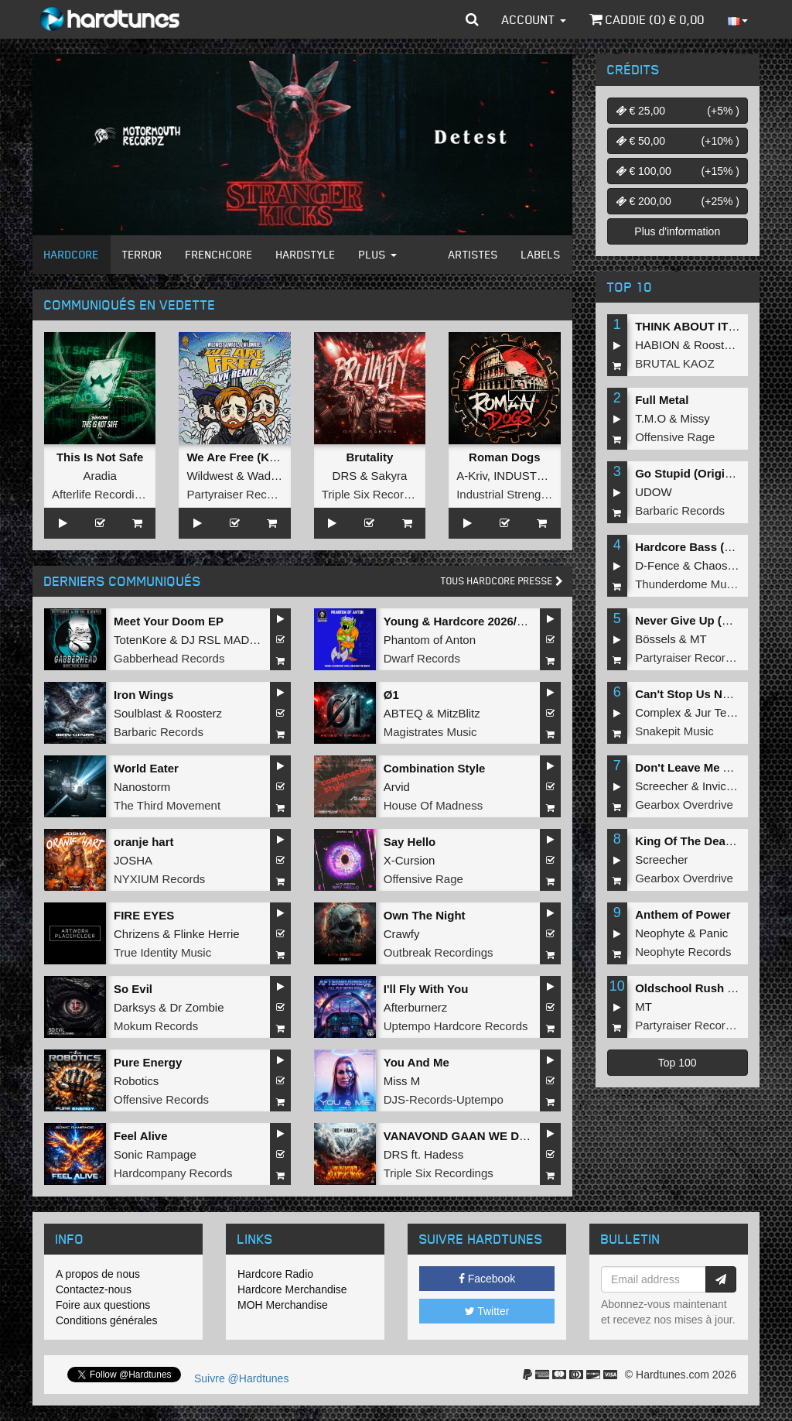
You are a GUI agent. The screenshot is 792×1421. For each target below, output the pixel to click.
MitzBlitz (458, 713)
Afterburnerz (416, 1007)
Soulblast (138, 713)
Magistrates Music (430, 731)
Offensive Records (161, 1099)
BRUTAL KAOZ (675, 363)
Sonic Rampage (155, 1154)
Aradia (100, 475)
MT (698, 638)
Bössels (655, 638)
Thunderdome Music (688, 584)
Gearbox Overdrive (684, 804)
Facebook (487, 1278)
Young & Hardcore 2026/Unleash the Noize (500, 621)
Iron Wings (143, 694)
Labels (541, 254)
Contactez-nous (93, 1289)
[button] (472, 19)
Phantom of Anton (430, 639)
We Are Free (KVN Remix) (256, 457)
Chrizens (136, 933)
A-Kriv (471, 475)
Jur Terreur (723, 712)
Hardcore (71, 254)
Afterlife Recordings (102, 494)
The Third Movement (167, 805)
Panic (714, 933)
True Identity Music (162, 952)
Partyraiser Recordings (245, 494)
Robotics (136, 1080)
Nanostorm (142, 786)
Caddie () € (647, 19)
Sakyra (389, 475)
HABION (657, 344)
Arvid (397, 786)
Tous (502, 581)
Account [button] (534, 19)
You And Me (416, 1062)
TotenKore (140, 639)
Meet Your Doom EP (169, 621)
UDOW (653, 491)
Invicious (724, 786)
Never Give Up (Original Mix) (713, 620)
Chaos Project (730, 565)
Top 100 (677, 1062)
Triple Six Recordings (377, 494)
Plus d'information (677, 231)
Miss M (402, 1080)
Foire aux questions (103, 1305)
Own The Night (425, 915)
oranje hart (144, 841)
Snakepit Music (674, 731)
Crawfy (402, 933)
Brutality (370, 457)
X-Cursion (409, 860)
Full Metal (661, 399)
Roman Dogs (505, 457)
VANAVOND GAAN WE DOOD (464, 1135)
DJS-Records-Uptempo (444, 1099)
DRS (345, 475)
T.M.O (650, 418)
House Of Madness (433, 805)
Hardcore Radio (275, 1274)
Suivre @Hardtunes (241, 1378)
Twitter (487, 1311)
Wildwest (209, 475)
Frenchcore (219, 254)
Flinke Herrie (207, 933)
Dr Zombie (197, 1007)
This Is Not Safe (100, 457)
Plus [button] (378, 254)
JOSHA (133, 860)
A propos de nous (98, 1274)
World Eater (146, 768)
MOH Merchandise (282, 1305)
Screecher (661, 786)
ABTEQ (403, 713)
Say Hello (410, 841)
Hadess (443, 1154)
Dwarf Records (422, 658)
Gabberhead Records (169, 658)
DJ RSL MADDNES (231, 639)
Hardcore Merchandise (292, 1289)
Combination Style (435, 768)
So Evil (133, 988)
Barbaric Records (158, 731)
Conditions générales (107, 1320)
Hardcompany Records (173, 1173)
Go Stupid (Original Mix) (701, 473)
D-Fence (657, 565)
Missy (695, 418)
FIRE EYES (144, 915)
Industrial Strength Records (526, 494)
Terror (142, 254)
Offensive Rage (423, 878)
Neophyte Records (683, 951)
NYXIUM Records (159, 878)
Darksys (134, 1007)
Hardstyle (306, 254)
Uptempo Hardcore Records (456, 1025)
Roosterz (199, 713)
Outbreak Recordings (438, 952)
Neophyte (659, 933)
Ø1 (391, 694)
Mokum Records (156, 1025)
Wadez (265, 475)
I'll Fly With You (426, 988)
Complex (658, 712)
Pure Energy (148, 1062)
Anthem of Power (682, 914)
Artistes (473, 254)
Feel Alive (140, 1135)
